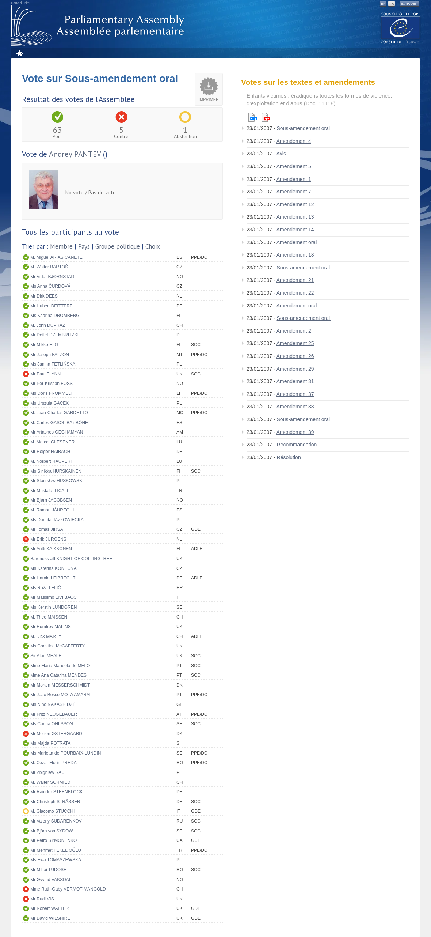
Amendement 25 (295, 343)
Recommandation (298, 444)
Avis (281, 153)
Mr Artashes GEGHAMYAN (56, 432)
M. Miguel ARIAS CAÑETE (56, 257)
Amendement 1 (293, 179)
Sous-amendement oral (304, 128)
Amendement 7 (293, 191)
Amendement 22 (295, 293)
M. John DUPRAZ (47, 325)
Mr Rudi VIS (42, 899)
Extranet (409, 3)
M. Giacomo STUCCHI (52, 811)
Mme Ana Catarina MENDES (58, 675)
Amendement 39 (295, 432)
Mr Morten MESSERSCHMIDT (60, 685)
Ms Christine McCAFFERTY (57, 646)
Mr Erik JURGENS (48, 539)
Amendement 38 (295, 406)
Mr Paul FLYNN (45, 374)
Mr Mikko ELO (44, 344)
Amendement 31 (295, 381)
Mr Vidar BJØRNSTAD (52, 276)
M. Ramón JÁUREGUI (52, 510)
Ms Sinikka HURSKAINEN (55, 471)
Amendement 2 (293, 331)
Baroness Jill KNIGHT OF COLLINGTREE (71, 558)
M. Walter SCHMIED (50, 782)
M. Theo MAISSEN (48, 617)
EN (383, 3)
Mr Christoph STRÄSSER (55, 801)
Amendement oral (297, 242)
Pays (84, 246)
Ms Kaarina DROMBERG (55, 315)
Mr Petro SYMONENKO (53, 840)
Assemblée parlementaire (99, 26)
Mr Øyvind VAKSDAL (50, 879)
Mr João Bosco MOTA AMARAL (61, 694)
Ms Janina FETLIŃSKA (52, 364)
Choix (152, 246)
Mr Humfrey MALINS (50, 626)
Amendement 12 (295, 204)
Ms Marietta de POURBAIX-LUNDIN (65, 753)
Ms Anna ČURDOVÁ (50, 286)
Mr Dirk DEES (44, 296)
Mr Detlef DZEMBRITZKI (54, 334)
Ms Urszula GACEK (49, 403)
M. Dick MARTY (45, 636)
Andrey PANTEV (75, 154)
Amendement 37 (295, 394)
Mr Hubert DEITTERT (51, 306)
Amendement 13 (295, 217)
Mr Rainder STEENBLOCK (56, 791)
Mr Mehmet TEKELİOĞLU (55, 850)
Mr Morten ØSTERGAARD (56, 733)
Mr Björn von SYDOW (51, 831)
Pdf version (266, 117)
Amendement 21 (295, 280)
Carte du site (20, 3)
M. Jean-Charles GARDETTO (59, 412)
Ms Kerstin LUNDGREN (53, 607)
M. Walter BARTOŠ (49, 266)
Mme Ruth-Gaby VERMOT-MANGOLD (68, 889)
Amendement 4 (293, 141)
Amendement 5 (293, 166)
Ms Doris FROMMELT (51, 393)
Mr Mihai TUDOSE (48, 869)
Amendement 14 (295, 230)
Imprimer (209, 99)
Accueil (19, 53)
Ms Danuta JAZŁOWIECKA (57, 519)
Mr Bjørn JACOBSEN (51, 500)
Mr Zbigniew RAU (47, 772)
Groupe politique (117, 246)
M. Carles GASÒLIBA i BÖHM (59, 422)
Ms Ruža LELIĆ (45, 587)
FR (391, 3)
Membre (61, 246)
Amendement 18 (295, 255)
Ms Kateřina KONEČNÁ (53, 568)
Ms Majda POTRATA (50, 743)
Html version (252, 117)
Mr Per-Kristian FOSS (51, 383)
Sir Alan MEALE (45, 655)
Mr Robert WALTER (49, 908)
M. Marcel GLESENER (52, 442)
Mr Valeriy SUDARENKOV (55, 821)
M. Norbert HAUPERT (51, 461)
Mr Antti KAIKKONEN (51, 548)
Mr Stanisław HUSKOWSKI (56, 480)
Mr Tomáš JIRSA (46, 529)
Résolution (289, 457)
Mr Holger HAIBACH (50, 451)
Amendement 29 (295, 369)
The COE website (400, 28)
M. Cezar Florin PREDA (53, 762)
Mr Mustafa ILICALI (49, 490)
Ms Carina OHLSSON (51, 723)
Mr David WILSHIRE (50, 918)
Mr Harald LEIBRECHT (52, 578)
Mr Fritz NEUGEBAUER (53, 714)
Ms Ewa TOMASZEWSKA (55, 859)
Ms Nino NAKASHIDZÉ (53, 704)
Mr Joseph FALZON (49, 354)
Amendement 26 (295, 356)
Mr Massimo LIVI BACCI (54, 597)
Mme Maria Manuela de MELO (60, 665)
